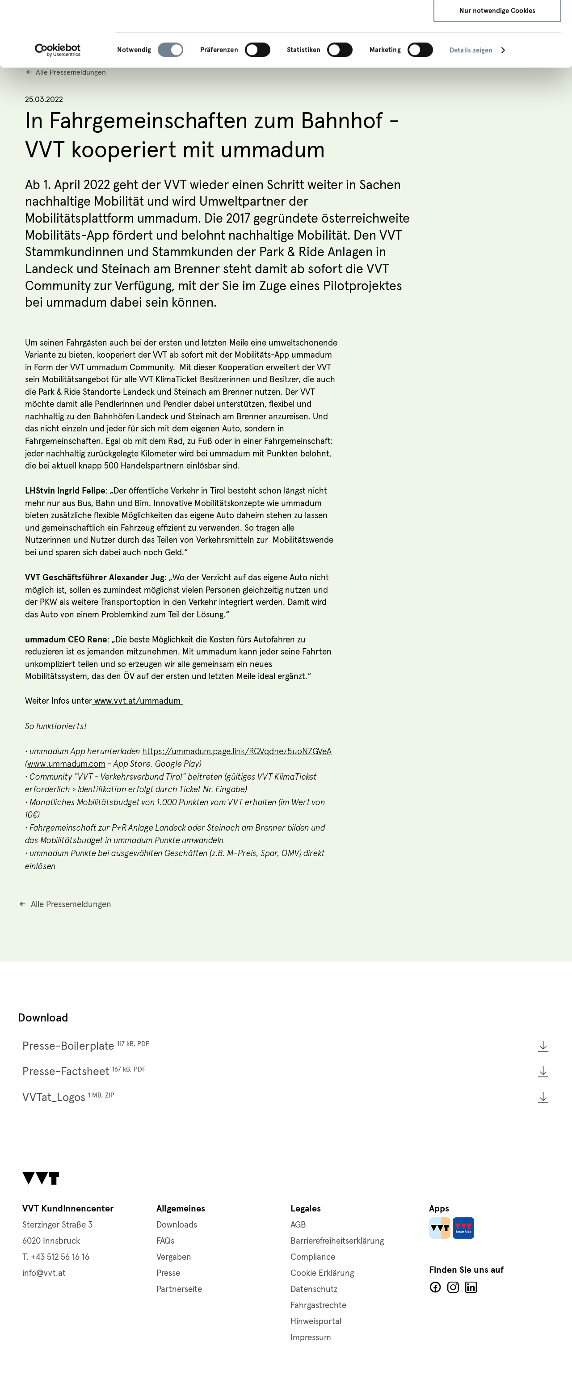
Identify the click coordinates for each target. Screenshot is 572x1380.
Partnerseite (179, 1289)
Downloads (176, 1225)
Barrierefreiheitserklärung (337, 1241)
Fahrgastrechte (318, 1305)
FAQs (165, 1241)
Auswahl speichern (497, 49)
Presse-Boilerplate (85, 1046)
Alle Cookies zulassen (497, 22)
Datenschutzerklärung (248, 43)
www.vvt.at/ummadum (137, 701)
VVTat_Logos (68, 1097)
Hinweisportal (315, 1321)
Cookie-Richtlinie (320, 43)
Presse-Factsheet (84, 1071)
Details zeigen (471, 115)
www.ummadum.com (66, 764)
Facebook (435, 1287)
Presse (168, 1273)
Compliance (312, 1257)
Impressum (374, 43)
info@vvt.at (44, 1273)
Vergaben (173, 1257)
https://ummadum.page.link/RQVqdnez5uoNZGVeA (237, 751)
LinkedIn (471, 1287)
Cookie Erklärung (322, 1273)
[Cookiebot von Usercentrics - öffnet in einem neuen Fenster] (58, 115)
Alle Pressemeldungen (71, 904)
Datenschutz (313, 1289)
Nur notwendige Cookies (497, 76)
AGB (298, 1225)
